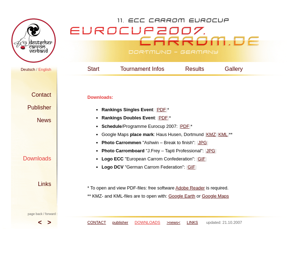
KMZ (211, 134)
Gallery (234, 69)
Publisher (39, 107)
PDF (161, 109)
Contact (41, 95)
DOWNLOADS (147, 222)
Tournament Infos (142, 69)
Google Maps (215, 196)
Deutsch (28, 69)
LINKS (192, 222)
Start (93, 69)
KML (223, 134)
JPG (202, 142)
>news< (173, 222)
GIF (201, 159)
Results (194, 69)
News (44, 120)
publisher (120, 222)
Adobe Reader (190, 188)
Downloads (37, 158)
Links (44, 184)
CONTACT (96, 222)
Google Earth (181, 196)
